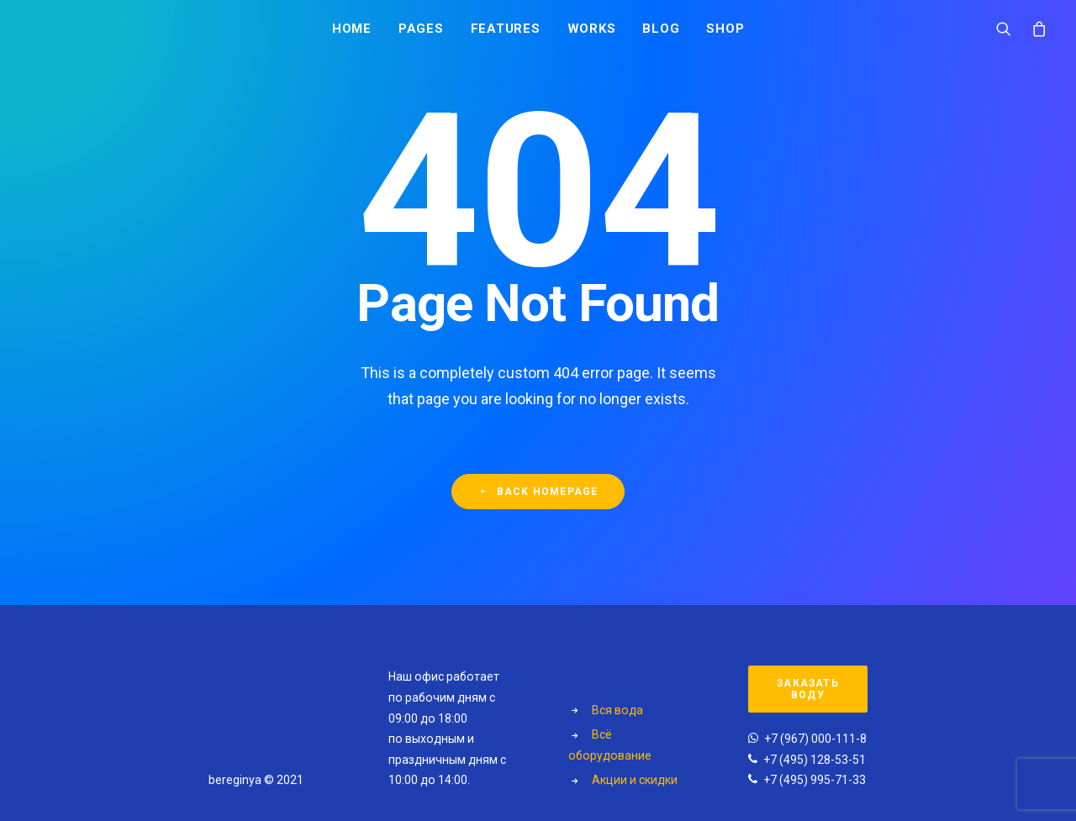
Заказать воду (809, 689)
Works (591, 31)
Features (506, 31)
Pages (421, 31)
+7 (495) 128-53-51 (814, 759)
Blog (660, 31)
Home (352, 31)
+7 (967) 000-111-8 (815, 738)
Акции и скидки (635, 780)
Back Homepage (538, 499)
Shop (725, 31)
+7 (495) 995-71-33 (814, 780)
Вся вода (617, 710)
